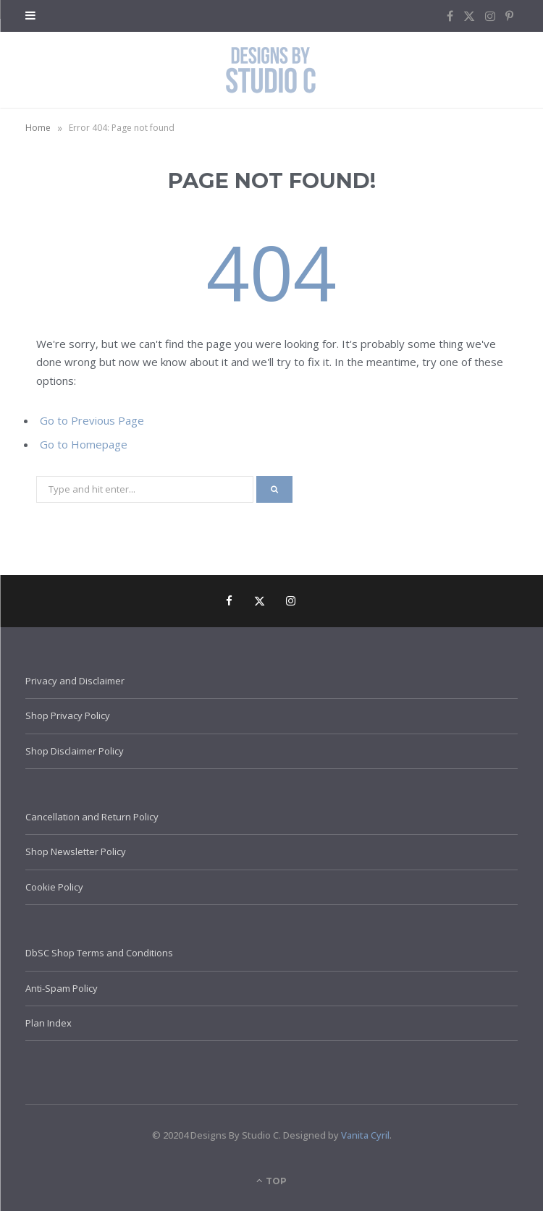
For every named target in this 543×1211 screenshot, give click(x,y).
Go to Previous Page (92, 420)
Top (271, 1181)
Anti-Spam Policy (61, 988)
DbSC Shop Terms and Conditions (99, 952)
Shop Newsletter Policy (75, 851)
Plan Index (48, 1022)
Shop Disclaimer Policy (74, 750)
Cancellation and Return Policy (92, 816)
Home (38, 128)
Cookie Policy (54, 886)
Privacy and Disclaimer (75, 680)
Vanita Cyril (365, 1135)
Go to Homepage (83, 444)
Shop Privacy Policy (67, 715)
